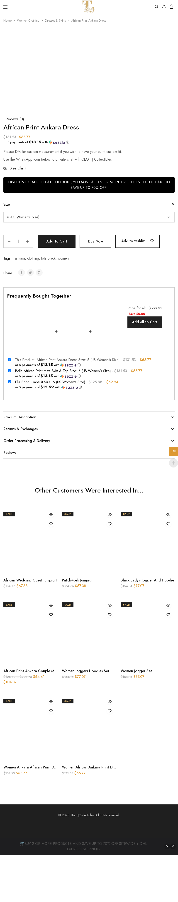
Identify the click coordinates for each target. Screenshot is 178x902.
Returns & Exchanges (89, 475)
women (63, 305)
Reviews (89, 499)
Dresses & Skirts (55, 20)
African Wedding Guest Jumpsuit (30, 627)
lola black (48, 305)
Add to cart (56, 288)
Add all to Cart (144, 368)
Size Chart (14, 215)
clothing (33, 305)
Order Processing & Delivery (89, 487)
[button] (87, 189)
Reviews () (15, 166)
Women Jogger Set (136, 717)
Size (6, 251)
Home (7, 20)
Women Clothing (28, 20)
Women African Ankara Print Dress (90, 814)
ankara (20, 305)
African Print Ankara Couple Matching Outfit (40, 717)
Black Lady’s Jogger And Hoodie (147, 627)
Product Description (89, 463)
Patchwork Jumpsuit (78, 627)
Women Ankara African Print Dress (31, 814)
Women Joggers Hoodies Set (85, 717)
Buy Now (95, 288)
